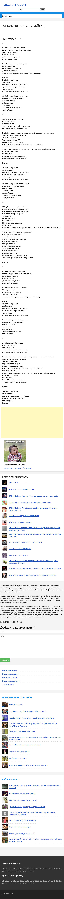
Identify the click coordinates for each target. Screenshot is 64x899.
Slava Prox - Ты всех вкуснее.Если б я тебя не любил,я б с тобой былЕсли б (35, 568)
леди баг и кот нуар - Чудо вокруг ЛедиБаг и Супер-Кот (28, 711)
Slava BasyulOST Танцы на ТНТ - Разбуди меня (25, 542)
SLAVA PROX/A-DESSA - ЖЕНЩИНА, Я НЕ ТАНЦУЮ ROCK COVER (32, 575)
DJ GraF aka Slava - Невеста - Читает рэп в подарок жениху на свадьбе (33, 496)
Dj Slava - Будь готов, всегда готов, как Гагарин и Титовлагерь (30, 502)
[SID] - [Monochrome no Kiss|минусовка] (23, 800)
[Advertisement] (31, 422)
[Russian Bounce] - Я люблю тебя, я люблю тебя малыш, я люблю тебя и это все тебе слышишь (35, 840)
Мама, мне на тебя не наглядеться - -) (22, 731)
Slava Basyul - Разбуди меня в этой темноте (24, 516)
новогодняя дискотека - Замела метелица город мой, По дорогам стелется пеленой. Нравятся (35, 738)
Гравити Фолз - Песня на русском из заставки (25, 745)
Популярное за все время (11, 681)
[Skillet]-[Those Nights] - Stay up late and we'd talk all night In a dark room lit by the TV (35, 787)
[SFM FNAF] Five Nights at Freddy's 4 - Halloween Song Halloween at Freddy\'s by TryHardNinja (32, 813)
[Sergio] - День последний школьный (21, 834)
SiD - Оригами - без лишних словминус (22, 793)
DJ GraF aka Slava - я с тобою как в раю (22, 483)
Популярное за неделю (10, 674)
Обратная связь (7, 893)
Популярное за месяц (10, 677)
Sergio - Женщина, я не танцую (20, 827)
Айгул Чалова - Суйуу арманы (19, 751)
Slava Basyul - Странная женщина (20, 522)
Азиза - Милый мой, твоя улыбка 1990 (22, 820)
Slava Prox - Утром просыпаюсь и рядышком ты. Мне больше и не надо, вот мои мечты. (35, 535)
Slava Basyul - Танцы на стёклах (20, 549)
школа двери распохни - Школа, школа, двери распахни (28, 765)
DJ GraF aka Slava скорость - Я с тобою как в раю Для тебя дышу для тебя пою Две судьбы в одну (34, 529)
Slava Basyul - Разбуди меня (18, 555)
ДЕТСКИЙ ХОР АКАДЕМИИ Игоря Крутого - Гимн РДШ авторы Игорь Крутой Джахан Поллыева (33, 725)
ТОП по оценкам (8, 684)
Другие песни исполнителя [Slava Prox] (17, 468)
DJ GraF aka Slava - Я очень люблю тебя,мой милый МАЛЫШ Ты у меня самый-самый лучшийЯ (33, 562)
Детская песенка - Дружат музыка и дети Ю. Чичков (27, 807)
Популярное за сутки (9, 670)
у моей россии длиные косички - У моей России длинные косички (32, 718)
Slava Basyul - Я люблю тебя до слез (21, 489)
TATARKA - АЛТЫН (16, 705)
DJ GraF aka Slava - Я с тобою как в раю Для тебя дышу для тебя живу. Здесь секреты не (33, 509)
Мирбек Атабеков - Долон (18, 758)
